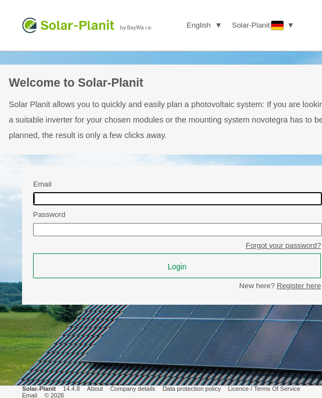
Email (42, 184)
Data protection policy (192, 388)
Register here (299, 286)
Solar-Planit (39, 388)
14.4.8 (71, 388)
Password (49, 214)
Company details (132, 388)
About (95, 388)
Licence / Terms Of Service (264, 388)
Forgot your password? (283, 245)
